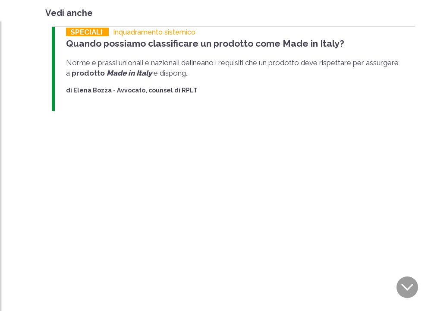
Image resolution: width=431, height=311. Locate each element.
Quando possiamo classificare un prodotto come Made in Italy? (205, 43)
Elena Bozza (92, 90)
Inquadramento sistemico (154, 32)
